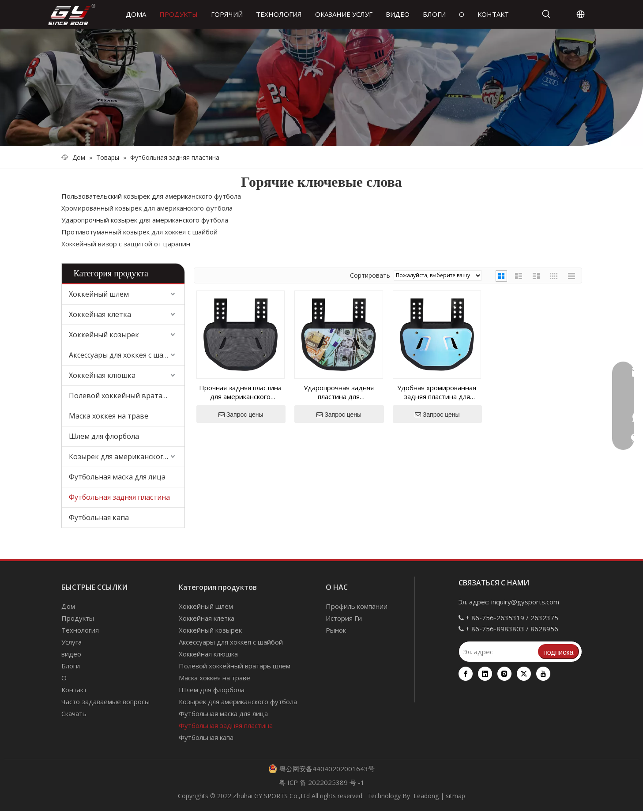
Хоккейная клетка (100, 314)
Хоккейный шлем (99, 294)
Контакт (74, 689)
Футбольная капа (99, 517)
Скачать (73, 713)
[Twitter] (524, 674)
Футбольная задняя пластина (119, 497)
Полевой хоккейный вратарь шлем (126, 395)
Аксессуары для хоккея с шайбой (124, 355)
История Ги (344, 618)
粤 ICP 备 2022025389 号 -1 (322, 782)
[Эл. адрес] (498, 651)
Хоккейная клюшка (102, 375)
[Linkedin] (485, 674)
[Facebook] (466, 674)
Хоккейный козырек (104, 334)
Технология (80, 630)
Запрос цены (240, 415)
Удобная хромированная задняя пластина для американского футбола (436, 392)
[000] (321, 87)
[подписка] (558, 651)
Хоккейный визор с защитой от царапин (125, 243)
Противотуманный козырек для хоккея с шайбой (139, 231)
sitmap (455, 796)
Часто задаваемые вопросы (105, 701)
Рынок (336, 630)
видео (71, 653)
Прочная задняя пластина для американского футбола (240, 392)
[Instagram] (504, 674)
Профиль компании (356, 606)
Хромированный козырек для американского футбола (147, 208)
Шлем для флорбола (104, 436)
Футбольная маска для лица (117, 477)
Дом (68, 606)
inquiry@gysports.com (525, 601)
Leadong (426, 796)
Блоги (70, 665)
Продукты (77, 618)
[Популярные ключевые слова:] (546, 14)
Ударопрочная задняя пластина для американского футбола (338, 392)
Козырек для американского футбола (126, 456)
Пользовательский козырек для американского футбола (151, 196)
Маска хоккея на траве (108, 416)
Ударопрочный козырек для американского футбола (144, 219)
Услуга (71, 641)
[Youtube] (543, 674)
